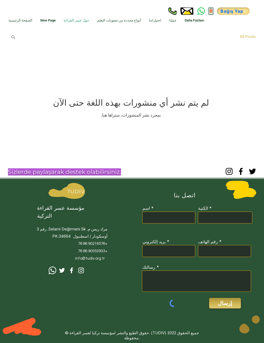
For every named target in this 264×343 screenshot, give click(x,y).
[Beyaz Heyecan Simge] (62, 270)
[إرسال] (225, 303)
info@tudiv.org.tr (90, 258)
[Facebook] (240, 171)
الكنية (203, 208)
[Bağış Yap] (233, 11)
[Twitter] (252, 171)
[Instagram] (229, 171)
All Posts (248, 36)
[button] (13, 37)
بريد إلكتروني (154, 241)
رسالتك (148, 267)
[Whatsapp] (52, 270)
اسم (146, 208)
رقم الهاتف (208, 241)
